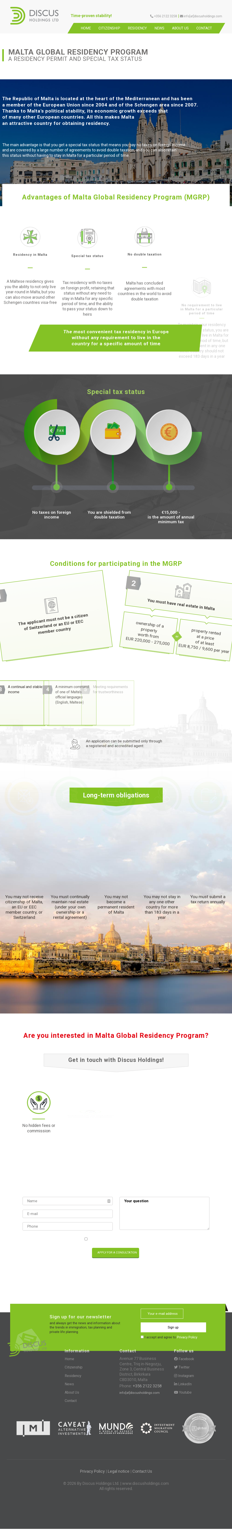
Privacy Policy (136, 1239)
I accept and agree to (118, 1239)
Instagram (184, 1378)
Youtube (183, 1395)
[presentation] (43, 1253)
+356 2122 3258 (147, 1388)
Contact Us (142, 1473)
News (159, 28)
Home (86, 28)
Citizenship (109, 28)
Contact (204, 28)
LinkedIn (183, 1386)
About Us (180, 28)
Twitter (182, 1369)
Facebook (184, 1361)
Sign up (154, 1326)
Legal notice (118, 1473)
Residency (137, 28)
